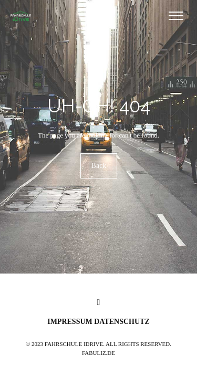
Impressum (70, 322)
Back (98, 166)
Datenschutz (122, 322)
